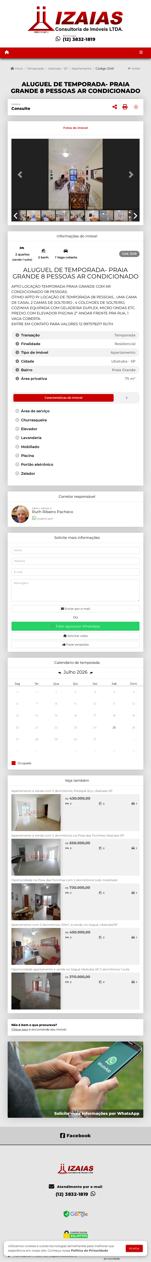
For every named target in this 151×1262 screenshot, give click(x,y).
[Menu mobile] (7, 52)
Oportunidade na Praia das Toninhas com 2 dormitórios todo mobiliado (64, 880)
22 (56, 727)
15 (56, 715)
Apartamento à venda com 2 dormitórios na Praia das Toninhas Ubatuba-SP (67, 835)
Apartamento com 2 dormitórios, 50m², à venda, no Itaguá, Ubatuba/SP (64, 924)
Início (17, 68)
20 (17, 727)
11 (114, 703)
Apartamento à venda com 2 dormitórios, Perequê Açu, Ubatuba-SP (61, 791)
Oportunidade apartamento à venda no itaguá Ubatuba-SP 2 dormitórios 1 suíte (70, 969)
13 (17, 715)
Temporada (35, 68)
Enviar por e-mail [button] (75, 608)
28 (36, 739)
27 (17, 739)
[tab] (25, 128)
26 (133, 727)
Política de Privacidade (89, 1250)
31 (95, 739)
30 (36, 691)
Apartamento (82, 68)
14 (36, 715)
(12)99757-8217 (42, 518)
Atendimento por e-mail (75, 1187)
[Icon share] (75, 1135)
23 (75, 727)
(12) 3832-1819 (79, 39)
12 (133, 703)
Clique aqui (19, 1029)
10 (95, 703)
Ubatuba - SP (58, 68)
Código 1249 (105, 68)
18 (114, 715)
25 (114, 727)
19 (133, 715)
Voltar (134, 68)
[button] (21, 175)
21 (36, 727)
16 (75, 715)
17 (95, 715)
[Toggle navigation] (141, 52)
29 (17, 691)
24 (95, 727)
